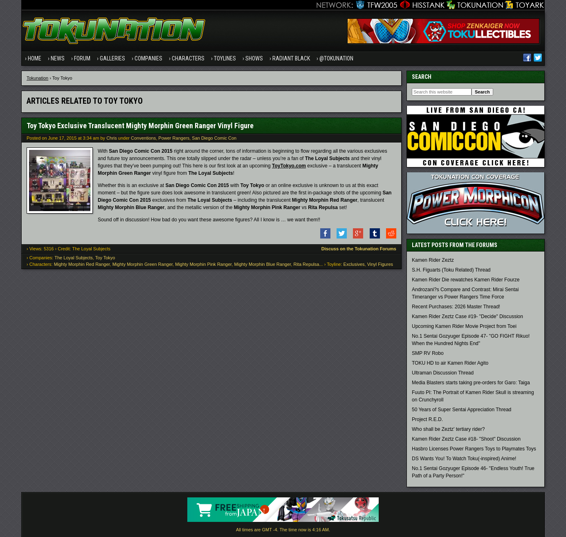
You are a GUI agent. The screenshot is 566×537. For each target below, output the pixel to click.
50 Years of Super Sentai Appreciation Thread (461, 409)
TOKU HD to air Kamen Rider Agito (450, 363)
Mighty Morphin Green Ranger (142, 264)
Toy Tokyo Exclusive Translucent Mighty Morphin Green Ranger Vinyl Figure (140, 125)
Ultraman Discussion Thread (443, 373)
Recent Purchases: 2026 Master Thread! (456, 307)
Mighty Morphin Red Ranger (82, 264)
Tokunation (37, 78)
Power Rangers (173, 138)
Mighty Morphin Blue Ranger (262, 264)
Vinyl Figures (380, 264)
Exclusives (354, 264)
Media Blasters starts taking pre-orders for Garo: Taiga (471, 382)
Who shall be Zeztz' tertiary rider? (448, 429)
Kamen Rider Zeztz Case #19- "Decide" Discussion (467, 316)
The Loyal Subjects (73, 257)
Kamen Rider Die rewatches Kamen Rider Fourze (465, 280)
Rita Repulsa (306, 264)
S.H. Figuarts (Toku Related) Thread (451, 270)
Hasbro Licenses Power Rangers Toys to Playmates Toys (474, 449)
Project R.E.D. (427, 419)
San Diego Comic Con (214, 138)
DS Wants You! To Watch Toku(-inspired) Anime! (464, 458)
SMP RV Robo (428, 353)
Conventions (143, 138)
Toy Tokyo (105, 257)
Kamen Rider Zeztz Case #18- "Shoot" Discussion (466, 439)
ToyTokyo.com (289, 166)
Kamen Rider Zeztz (433, 260)
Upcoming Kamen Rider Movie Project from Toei (464, 326)
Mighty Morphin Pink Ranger (203, 264)
